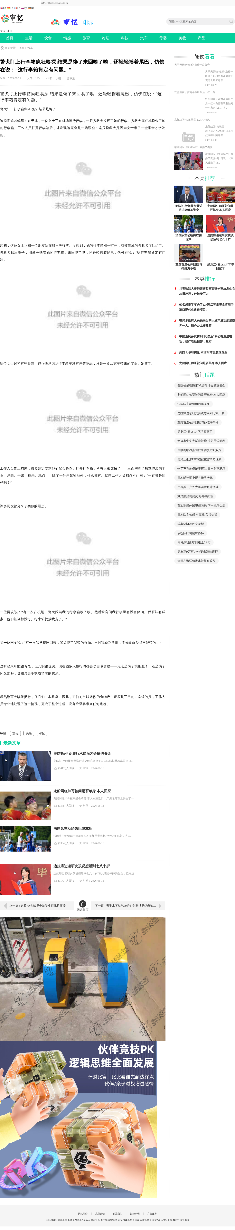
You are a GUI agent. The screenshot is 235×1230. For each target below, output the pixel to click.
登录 (3, 31)
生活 (29, 38)
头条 (29, 733)
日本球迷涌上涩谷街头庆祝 (195, 477)
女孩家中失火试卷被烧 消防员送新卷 (201, 440)
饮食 (48, 38)
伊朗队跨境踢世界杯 (190, 533)
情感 (67, 38)
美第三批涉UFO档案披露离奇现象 (199, 459)
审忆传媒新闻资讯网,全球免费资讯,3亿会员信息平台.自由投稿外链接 (153, 1220)
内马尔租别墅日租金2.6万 (194, 542)
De (31, 7)
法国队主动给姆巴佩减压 (193, 404)
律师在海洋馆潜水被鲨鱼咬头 (196, 560)
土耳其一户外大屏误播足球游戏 (198, 487)
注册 (10, 31)
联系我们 (117, 1213)
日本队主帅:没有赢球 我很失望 (197, 514)
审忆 (42, 733)
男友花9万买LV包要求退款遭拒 (197, 551)
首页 (9, 38)
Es (10, 7)
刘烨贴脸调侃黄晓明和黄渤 (195, 496)
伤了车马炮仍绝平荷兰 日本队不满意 (201, 468)
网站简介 (83, 1213)
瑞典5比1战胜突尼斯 (190, 524)
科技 (124, 38)
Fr (17, 7)
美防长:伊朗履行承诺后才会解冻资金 (201, 385)
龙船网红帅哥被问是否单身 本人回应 (201, 394)
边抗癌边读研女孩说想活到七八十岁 (200, 413)
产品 (201, 38)
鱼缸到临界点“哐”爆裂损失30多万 (199, 450)
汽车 (144, 38)
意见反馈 (100, 1213)
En (3, 7)
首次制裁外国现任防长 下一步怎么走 (201, 505)
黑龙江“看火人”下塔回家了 (194, 431)
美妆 (182, 38)
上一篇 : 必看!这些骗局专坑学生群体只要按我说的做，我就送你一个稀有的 (39, 905)
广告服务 (152, 1213)
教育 (86, 38)
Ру (24, 7)
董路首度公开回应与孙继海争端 (198, 422)
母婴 (163, 38)
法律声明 (135, 1213)
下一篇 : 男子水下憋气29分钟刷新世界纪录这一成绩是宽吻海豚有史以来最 (130, 905)
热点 (15, 733)
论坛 (105, 38)
